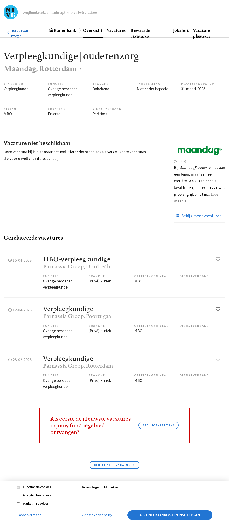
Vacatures (116, 30)
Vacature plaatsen (201, 33)
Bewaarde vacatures (140, 33)
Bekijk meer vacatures (197, 216)
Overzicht (92, 30)
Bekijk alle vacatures (114, 465)
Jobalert (181, 30)
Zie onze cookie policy (97, 515)
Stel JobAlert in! (158, 425)
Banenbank (65, 30)
